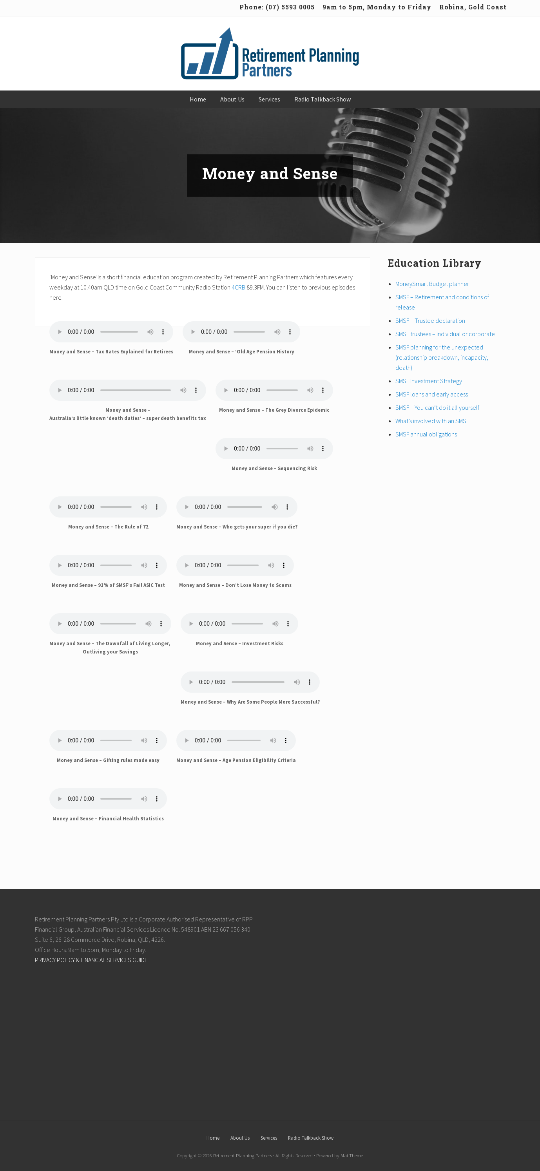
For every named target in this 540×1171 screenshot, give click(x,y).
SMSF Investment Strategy (428, 381)
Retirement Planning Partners (242, 1155)
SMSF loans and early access (431, 394)
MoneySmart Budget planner (432, 284)
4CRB (238, 287)
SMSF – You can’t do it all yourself (437, 407)
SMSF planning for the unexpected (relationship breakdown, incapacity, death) (441, 357)
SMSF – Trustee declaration (430, 320)
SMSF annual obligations (426, 434)
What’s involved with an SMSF (432, 421)
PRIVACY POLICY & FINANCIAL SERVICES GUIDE (91, 960)
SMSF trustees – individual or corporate (445, 334)
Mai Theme (352, 1155)
